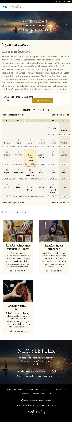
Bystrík (7, 153)
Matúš (41, 171)
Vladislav (7, 185)
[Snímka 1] (34, 36)
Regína (18, 141)
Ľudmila (64, 153)
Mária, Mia (18, 153)
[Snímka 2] (38, 36)
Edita (18, 185)
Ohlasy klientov (60, 389)
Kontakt (44, 394)
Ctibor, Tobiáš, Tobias (30, 156)
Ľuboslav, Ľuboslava (30, 172)
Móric (53, 171)
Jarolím (64, 185)
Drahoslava (53, 126)
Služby (8, 389)
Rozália (7, 141)
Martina (64, 141)
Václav (41, 185)
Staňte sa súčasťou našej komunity (37, 401)
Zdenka (64, 171)
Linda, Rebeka (64, 128)
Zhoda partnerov (31, 389)
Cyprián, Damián (30, 187)
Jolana (53, 153)
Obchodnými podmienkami (40, 376)
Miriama (53, 141)
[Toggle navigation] (66, 7)
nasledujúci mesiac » (61, 114)
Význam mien (46, 389)
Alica (30, 141)
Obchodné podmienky (30, 394)
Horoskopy (17, 389)
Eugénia (7, 171)
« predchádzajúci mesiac (13, 114)
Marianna (41, 141)
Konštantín (18, 171)
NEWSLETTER (36, 351)
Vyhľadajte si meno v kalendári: (18, 96)
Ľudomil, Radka (41, 154)
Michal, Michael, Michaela (53, 188)
